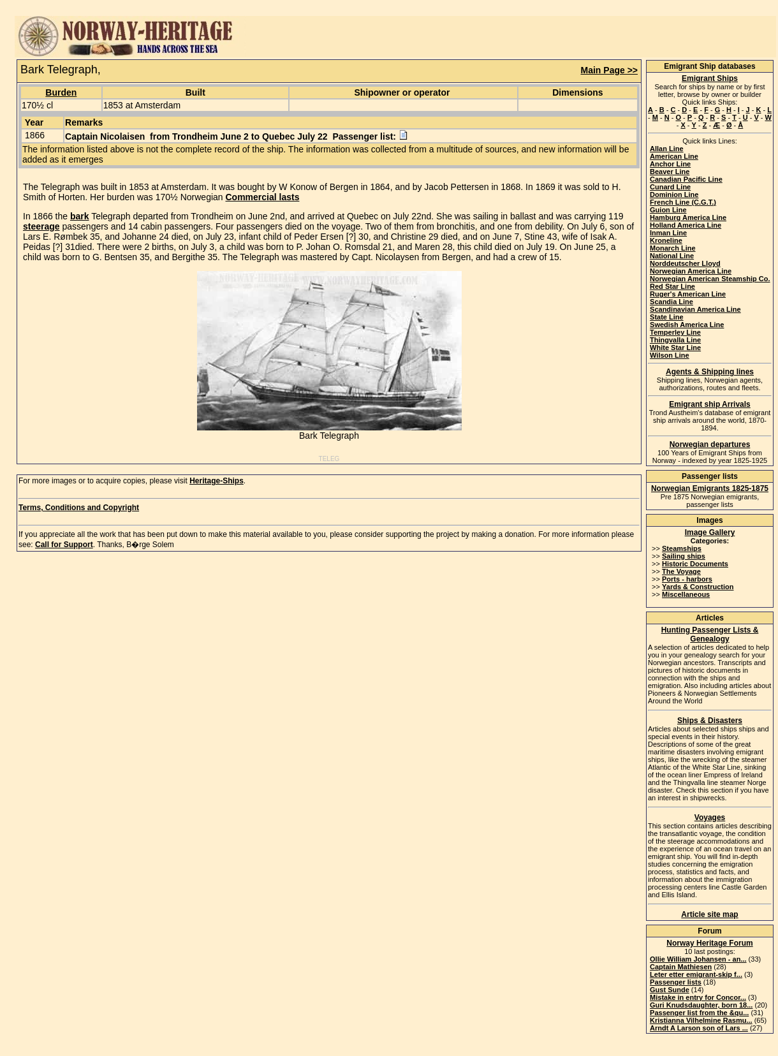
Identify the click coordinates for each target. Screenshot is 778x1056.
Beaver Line (669, 171)
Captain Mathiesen (681, 967)
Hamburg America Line (688, 217)
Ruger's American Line (688, 294)
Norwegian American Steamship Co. (710, 278)
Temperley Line (675, 332)
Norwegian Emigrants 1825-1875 (709, 488)
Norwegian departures (710, 444)
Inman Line (668, 233)
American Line (674, 156)
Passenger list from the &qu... (699, 1012)
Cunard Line (670, 187)
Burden (61, 92)
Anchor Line (670, 164)
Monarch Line (673, 248)
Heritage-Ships (216, 480)
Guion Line (668, 210)
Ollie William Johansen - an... (698, 959)
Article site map (709, 914)
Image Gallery (710, 532)
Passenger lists (675, 982)
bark (79, 216)
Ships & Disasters (709, 720)
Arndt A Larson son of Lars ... (699, 1028)
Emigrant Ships (710, 78)
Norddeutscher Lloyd (685, 263)
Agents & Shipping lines (710, 371)
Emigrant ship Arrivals (710, 404)
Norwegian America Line (690, 271)
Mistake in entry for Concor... (698, 997)
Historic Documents (695, 564)
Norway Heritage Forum (709, 943)
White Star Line (675, 347)
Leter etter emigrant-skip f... (696, 974)
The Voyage (681, 571)
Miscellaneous (686, 594)
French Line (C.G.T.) (683, 202)
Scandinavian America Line (695, 309)
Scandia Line (671, 301)
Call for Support (64, 544)
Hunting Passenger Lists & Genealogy (710, 634)
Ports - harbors (687, 579)
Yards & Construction (697, 586)
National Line (672, 256)
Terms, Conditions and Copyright (78, 507)
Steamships (681, 548)
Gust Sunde (669, 990)
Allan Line (667, 148)
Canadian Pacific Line (686, 179)
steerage (41, 226)
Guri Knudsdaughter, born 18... (701, 1005)
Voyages (709, 817)
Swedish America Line (687, 324)
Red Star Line (672, 286)
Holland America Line (685, 225)
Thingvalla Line (675, 340)
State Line (667, 317)
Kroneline (666, 240)
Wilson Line (669, 355)
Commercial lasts (263, 197)
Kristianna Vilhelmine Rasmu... (701, 1020)
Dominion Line (674, 194)
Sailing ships (683, 556)
